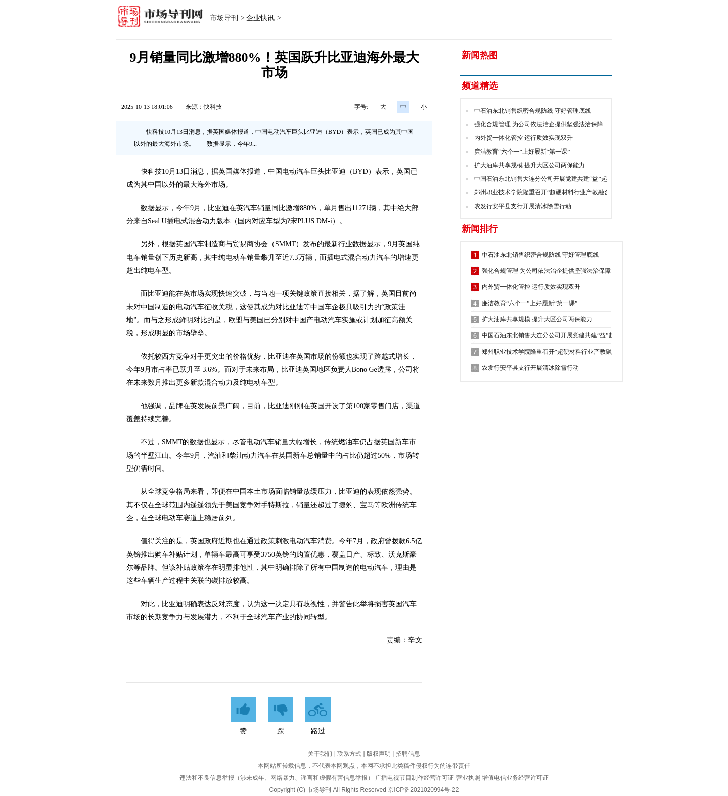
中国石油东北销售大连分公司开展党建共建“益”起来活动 (549, 178)
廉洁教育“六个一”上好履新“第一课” (522, 151)
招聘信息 (408, 753)
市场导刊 (224, 18)
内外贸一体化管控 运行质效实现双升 (523, 137)
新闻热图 (480, 55)
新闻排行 (480, 229)
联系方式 (349, 753)
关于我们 (320, 753)
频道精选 (480, 86)
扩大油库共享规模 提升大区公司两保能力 (529, 165)
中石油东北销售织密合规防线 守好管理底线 (532, 110)
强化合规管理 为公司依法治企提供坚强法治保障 (538, 124)
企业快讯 (260, 18)
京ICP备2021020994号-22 (423, 789)
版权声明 (379, 753)
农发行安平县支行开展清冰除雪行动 (522, 206)
